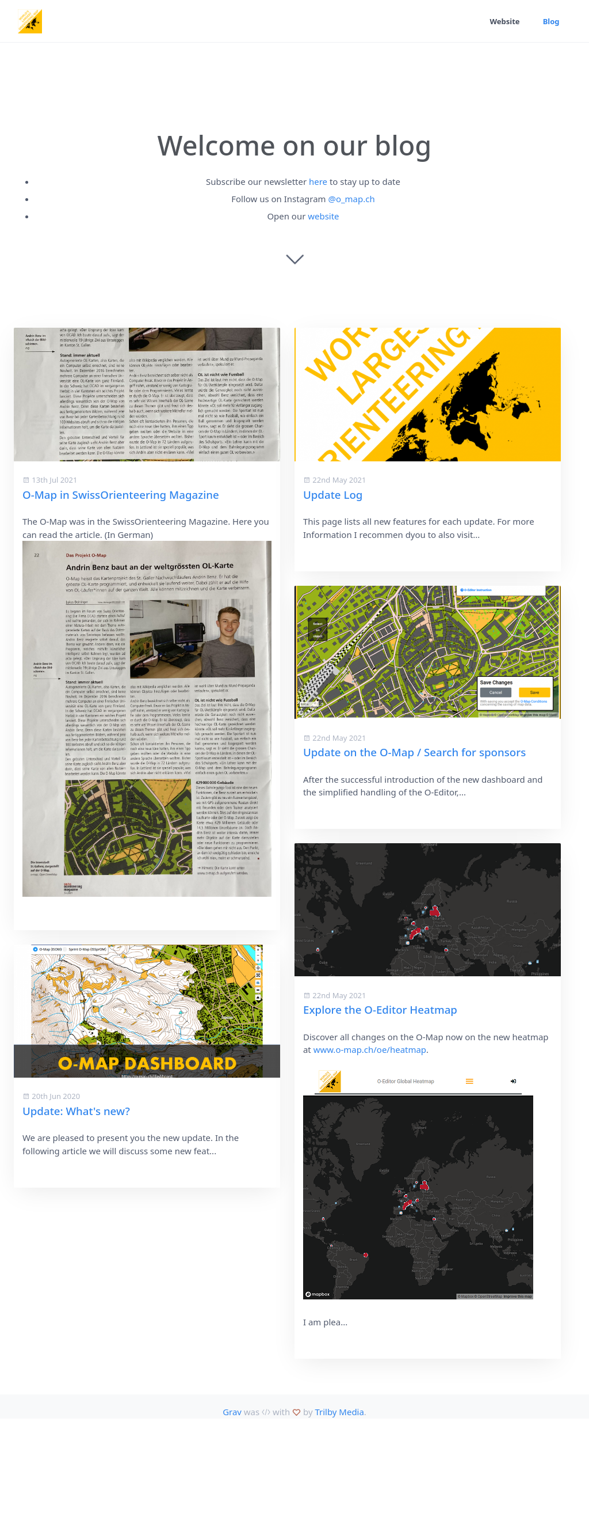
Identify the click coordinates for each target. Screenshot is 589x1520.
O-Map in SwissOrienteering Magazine (120, 494)
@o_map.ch (351, 198)
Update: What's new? (357, 1010)
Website (504, 21)
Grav (232, 1513)
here (318, 181)
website (323, 216)
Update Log (332, 494)
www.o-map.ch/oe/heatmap (89, 1151)
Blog (550, 21)
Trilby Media (339, 1513)
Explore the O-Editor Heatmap (99, 1111)
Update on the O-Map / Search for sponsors (414, 752)
